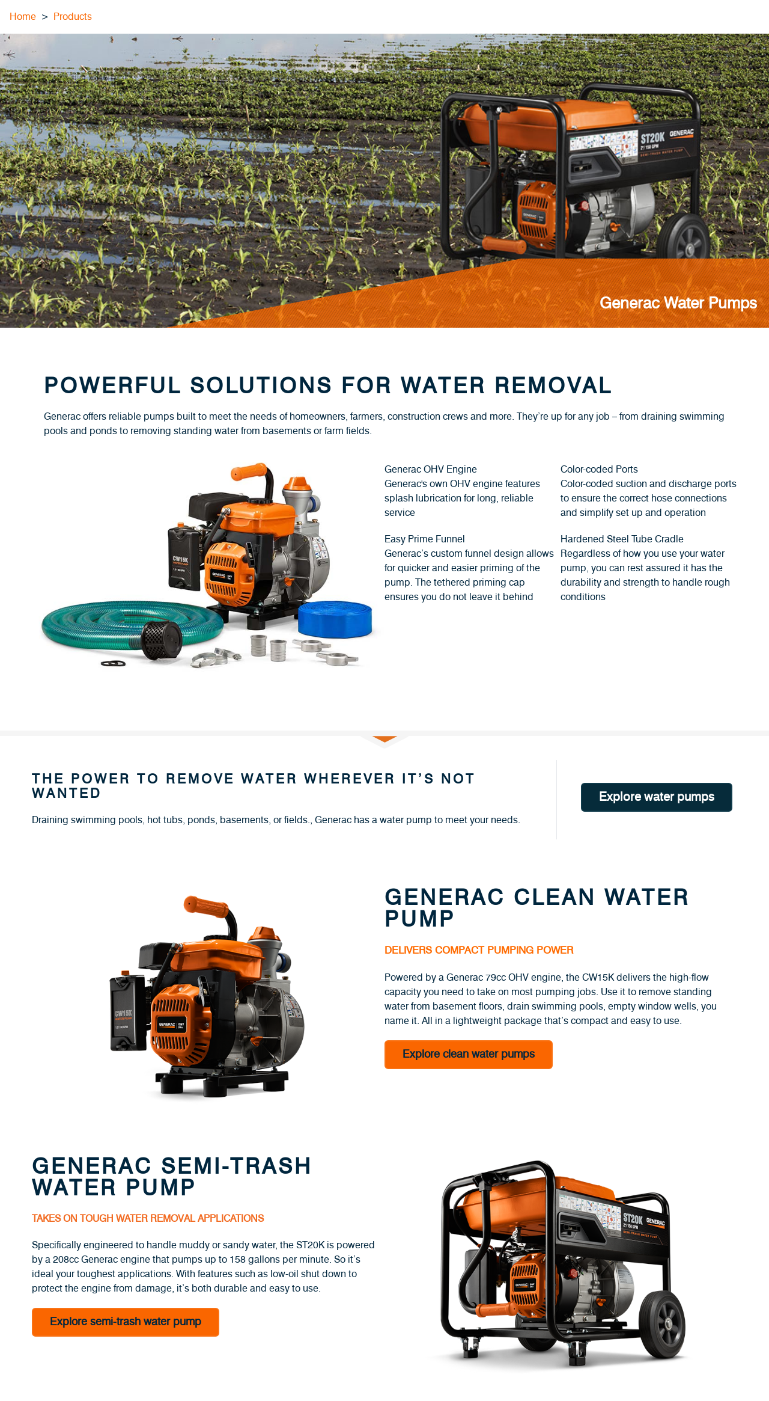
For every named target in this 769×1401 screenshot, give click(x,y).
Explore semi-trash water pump (125, 1322)
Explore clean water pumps (469, 1054)
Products (72, 17)
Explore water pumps (656, 797)
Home (23, 17)
